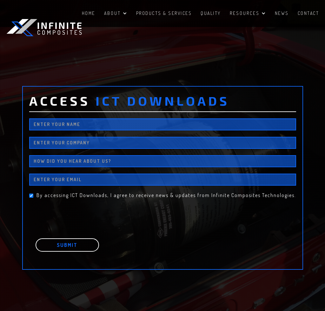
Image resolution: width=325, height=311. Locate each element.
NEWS (282, 13)
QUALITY (211, 13)
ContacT (308, 13)
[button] (116, 14)
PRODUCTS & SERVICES (164, 13)
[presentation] (77, 214)
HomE (88, 13)
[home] (54, 27)
